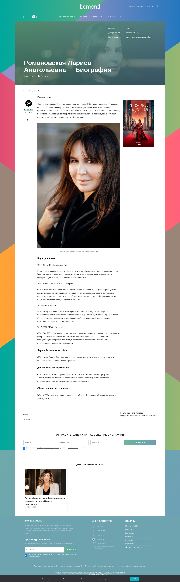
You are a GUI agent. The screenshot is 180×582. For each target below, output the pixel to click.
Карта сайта (129, 544)
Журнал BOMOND (67, 17)
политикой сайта (73, 448)
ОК (135, 578)
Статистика (129, 540)
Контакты (111, 17)
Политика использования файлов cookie (69, 566)
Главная (25, 91)
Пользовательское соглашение (44, 566)
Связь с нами (149, 6)
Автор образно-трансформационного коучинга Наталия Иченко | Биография (42, 501)
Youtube (100, 526)
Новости (83, 17)
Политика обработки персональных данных (99, 566)
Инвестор (28, 419)
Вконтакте (101, 531)
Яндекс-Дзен (101, 539)
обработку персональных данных (48, 448)
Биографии (97, 17)
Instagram (101, 543)
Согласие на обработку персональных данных (130, 566)
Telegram (100, 535)
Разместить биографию (135, 6)
